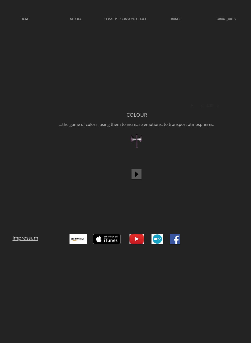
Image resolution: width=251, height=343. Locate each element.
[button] (136, 67)
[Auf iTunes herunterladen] (106, 239)
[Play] (137, 174)
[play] (193, 104)
